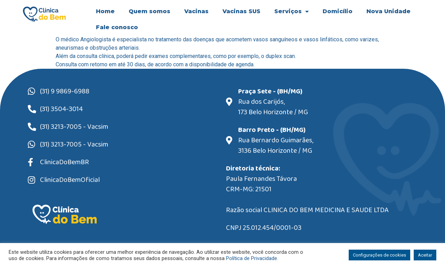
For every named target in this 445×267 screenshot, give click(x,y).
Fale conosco (117, 27)
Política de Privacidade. (252, 258)
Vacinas (196, 11)
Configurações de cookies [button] (379, 255)
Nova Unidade (388, 11)
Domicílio (338, 11)
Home (105, 11)
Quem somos (149, 11)
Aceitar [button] (425, 255)
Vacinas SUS (241, 11)
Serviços (291, 11)
